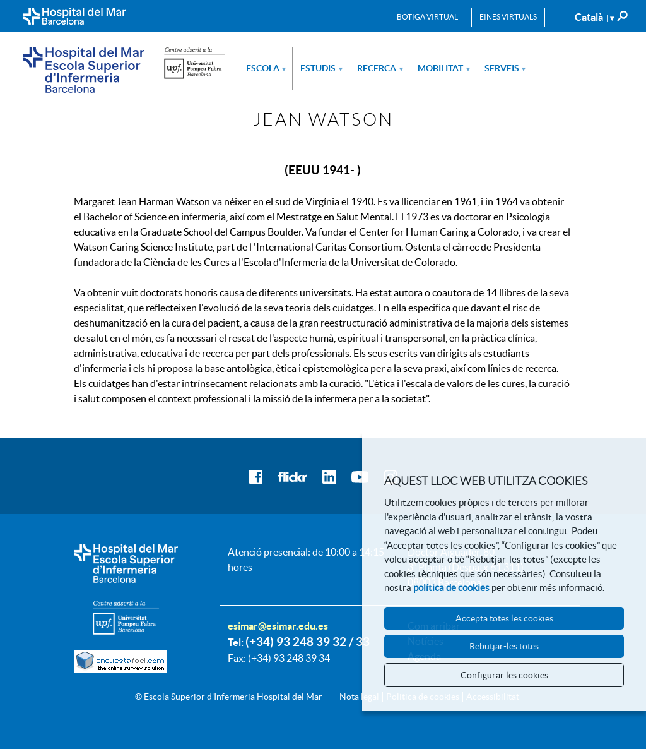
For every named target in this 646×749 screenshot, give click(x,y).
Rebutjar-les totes (504, 646)
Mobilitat (444, 68)
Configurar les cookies (504, 675)
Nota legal (359, 697)
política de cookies (451, 587)
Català (594, 17)
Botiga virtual (427, 17)
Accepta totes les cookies (504, 618)
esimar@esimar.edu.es (278, 626)
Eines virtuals (508, 17)
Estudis (321, 68)
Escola (266, 68)
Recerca (380, 68)
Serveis (505, 68)
